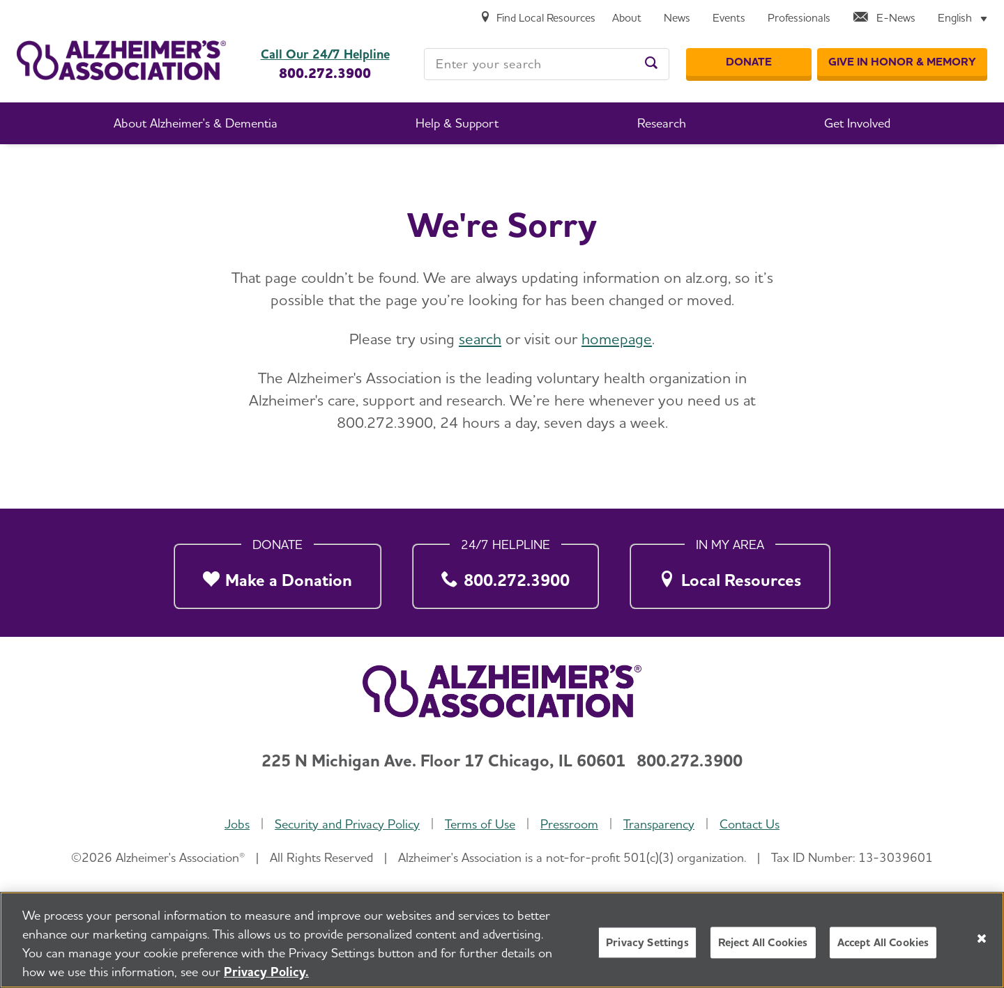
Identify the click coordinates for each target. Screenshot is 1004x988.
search (480, 339)
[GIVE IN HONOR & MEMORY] (902, 62)
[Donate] (749, 62)
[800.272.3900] (505, 573)
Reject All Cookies (763, 950)
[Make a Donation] (277, 573)
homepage (616, 339)
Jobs (237, 824)
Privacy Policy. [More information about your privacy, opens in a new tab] (266, 978)
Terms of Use (480, 824)
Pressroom (569, 824)
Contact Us (749, 824)
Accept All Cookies (883, 950)
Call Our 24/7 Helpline (325, 54)
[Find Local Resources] (537, 18)
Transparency (658, 824)
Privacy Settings (647, 950)
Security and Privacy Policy (347, 824)
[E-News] (884, 18)
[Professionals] (799, 18)
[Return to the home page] (121, 60)
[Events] (728, 18)
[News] (677, 18)
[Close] (981, 945)
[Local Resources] (730, 573)
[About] (627, 18)
